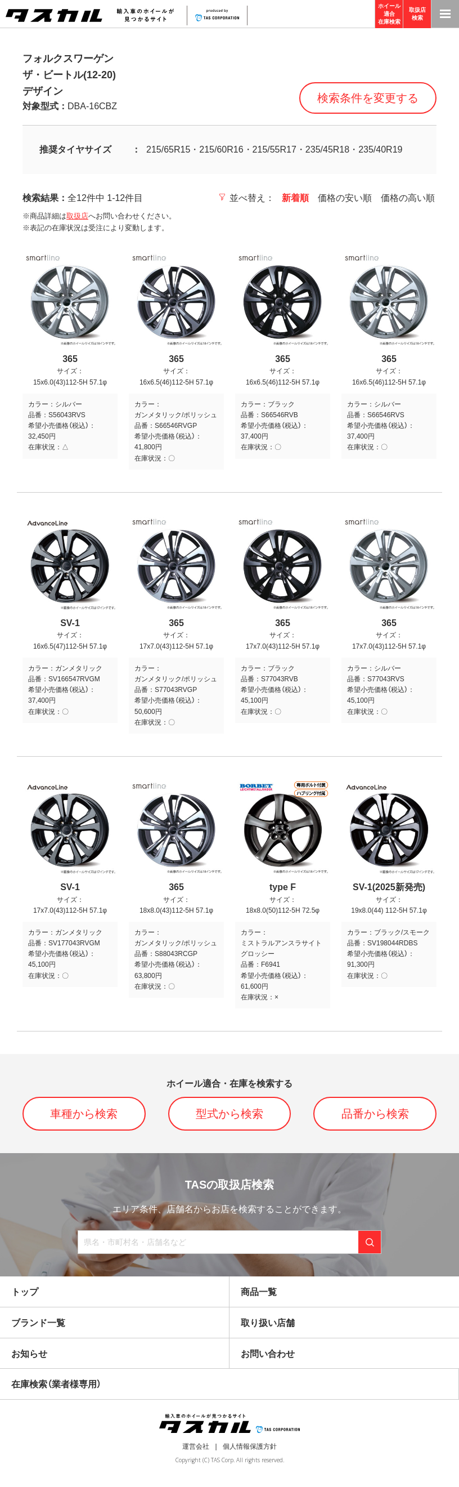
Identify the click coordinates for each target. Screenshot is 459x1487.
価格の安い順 (345, 198)
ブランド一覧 (38, 1323)
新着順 (295, 198)
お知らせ (29, 1354)
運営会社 (195, 1446)
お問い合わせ (268, 1354)
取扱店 (77, 216)
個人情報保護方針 (250, 1446)
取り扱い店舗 (268, 1323)
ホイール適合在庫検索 (389, 14)
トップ (24, 1292)
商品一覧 (259, 1292)
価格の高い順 (408, 198)
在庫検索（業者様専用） (56, 1384)
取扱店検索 (417, 14)
